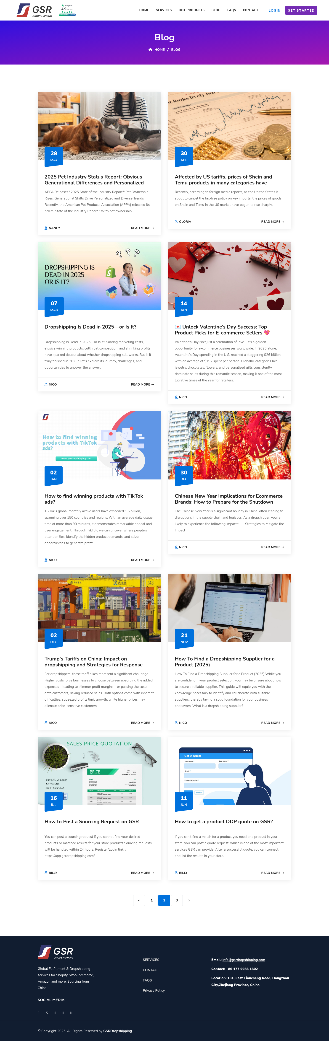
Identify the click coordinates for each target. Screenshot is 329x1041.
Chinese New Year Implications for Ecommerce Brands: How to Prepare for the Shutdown (229, 499)
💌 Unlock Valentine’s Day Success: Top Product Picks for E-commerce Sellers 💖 (222, 330)
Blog (216, 10)
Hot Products (192, 10)
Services (164, 10)
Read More (142, 228)
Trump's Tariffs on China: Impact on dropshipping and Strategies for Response (94, 661)
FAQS (231, 10)
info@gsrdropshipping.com (244, 960)
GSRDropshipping (117, 1031)
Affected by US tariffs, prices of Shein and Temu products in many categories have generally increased (223, 183)
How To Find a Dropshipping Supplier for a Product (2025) (225, 661)
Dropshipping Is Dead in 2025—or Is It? (90, 327)
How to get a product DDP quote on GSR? (224, 821)
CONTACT (151, 970)
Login (275, 10)
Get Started (301, 10)
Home (144, 10)
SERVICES (151, 960)
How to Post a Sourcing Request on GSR (92, 821)
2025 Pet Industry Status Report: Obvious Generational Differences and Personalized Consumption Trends (94, 183)
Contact (250, 10)
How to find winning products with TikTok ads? (94, 499)
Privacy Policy (154, 990)
